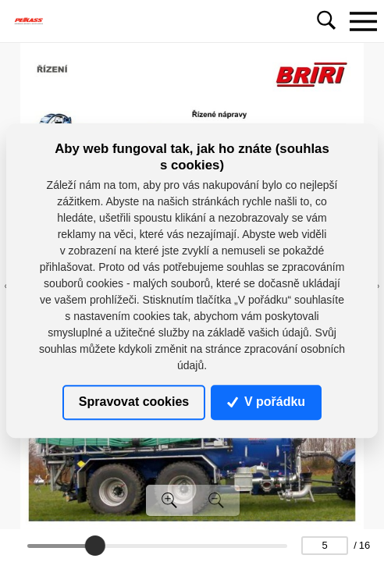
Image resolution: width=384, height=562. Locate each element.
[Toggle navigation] (363, 21)
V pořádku (266, 401)
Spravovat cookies (134, 401)
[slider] (95, 545)
